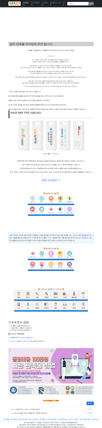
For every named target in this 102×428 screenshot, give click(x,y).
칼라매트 (95, 419)
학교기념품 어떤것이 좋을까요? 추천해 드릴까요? (31, 413)
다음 (17, 341)
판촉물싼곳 (84, 238)
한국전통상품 (62, 419)
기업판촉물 (45, 4)
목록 (90, 403)
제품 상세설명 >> (51, 180)
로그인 (64, 4)
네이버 (12, 341)
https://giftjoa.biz (27, 337)
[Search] (77, 3)
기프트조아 (55, 154)
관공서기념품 (73, 419)
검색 (91, 4)
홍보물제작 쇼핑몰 (55, 4)
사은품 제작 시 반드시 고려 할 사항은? (27, 409)
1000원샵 (43, 419)
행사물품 (14, 419)
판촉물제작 (26, 4)
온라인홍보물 (52, 419)
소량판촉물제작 (35, 4)
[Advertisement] (51, 22)
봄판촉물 (6, 419)
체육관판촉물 (23, 419)
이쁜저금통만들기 (85, 419)
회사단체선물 (33, 419)
